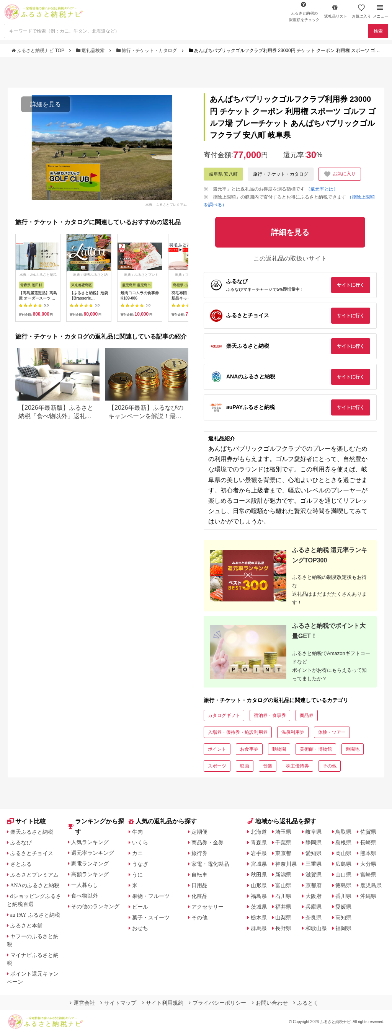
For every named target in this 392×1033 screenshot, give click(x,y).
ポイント (217, 749)
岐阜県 (313, 831)
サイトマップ (118, 1003)
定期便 (199, 831)
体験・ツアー (332, 732)
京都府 (313, 885)
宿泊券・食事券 (270, 715)
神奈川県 (286, 864)
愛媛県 (343, 906)
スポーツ (217, 766)
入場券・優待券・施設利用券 (238, 732)
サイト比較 (26, 821)
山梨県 (283, 917)
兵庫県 (313, 906)
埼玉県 (283, 831)
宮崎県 (368, 874)
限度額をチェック (304, 11)
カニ (137, 853)
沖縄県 (368, 896)
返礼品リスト (335, 11)
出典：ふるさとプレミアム (166, 204)
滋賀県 (313, 874)
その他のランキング (95, 906)
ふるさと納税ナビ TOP (38, 50)
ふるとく (305, 1003)
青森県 (259, 842)
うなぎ (140, 864)
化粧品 (199, 896)
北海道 (259, 831)
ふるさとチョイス (31, 853)
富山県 (283, 885)
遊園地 (352, 749)
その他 (329, 766)
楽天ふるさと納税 (31, 831)
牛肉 (137, 831)
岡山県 (343, 853)
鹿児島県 (371, 885)
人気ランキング (90, 842)
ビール (140, 906)
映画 (244, 766)
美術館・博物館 (316, 749)
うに (137, 874)
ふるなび (21, 842)
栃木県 (259, 917)
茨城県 (259, 906)
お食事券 (249, 749)
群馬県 (259, 928)
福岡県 (343, 928)
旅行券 (199, 853)
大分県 (368, 864)
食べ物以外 (84, 895)
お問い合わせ (270, 1003)
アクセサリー (207, 906)
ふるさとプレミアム (34, 874)
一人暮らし (84, 885)
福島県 (259, 896)
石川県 (283, 896)
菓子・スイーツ (151, 917)
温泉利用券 (292, 732)
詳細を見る (45, 104)
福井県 (283, 906)
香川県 (343, 896)
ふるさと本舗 (26, 925)
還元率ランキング (92, 852)
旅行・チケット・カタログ (147, 50)
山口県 (343, 874)
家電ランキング (90, 863)
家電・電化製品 (210, 864)
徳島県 (343, 885)
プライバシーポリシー (217, 1003)
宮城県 (259, 864)
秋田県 (259, 874)
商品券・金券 (207, 842)
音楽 (267, 766)
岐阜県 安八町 (223, 174)
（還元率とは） (322, 189)
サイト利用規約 (162, 1003)
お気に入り (361, 11)
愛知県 (313, 853)
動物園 (279, 749)
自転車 (199, 874)
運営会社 (82, 1003)
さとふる (21, 864)
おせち (140, 928)
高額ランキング (90, 874)
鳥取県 (343, 831)
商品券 (307, 715)
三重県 (313, 864)
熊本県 (368, 853)
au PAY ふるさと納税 (35, 914)
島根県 (343, 842)
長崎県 (368, 842)
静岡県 (313, 842)
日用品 (199, 885)
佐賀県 (368, 831)
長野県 (283, 928)
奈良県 (313, 917)
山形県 (259, 885)
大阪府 (313, 896)
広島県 (343, 864)
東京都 (283, 853)
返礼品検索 (91, 50)
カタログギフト (224, 715)
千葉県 (283, 842)
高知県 (343, 917)
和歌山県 (316, 928)
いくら (140, 842)
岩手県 (259, 853)
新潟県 (283, 874)
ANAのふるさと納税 (34, 885)
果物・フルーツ (151, 896)
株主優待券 (297, 766)
